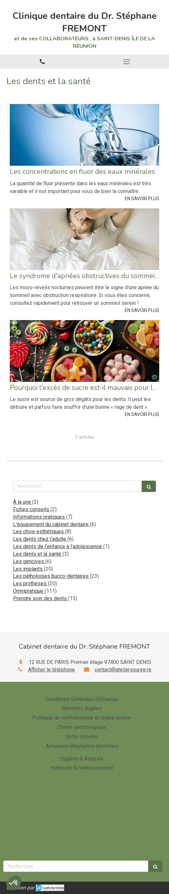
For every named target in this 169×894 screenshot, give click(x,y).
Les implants (28, 569)
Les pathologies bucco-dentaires (51, 576)
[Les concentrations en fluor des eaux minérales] (84, 135)
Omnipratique (29, 591)
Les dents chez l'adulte (40, 539)
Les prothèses (30, 583)
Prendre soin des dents (40, 598)
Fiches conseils (31, 509)
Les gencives (29, 561)
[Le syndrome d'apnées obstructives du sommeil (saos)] (84, 239)
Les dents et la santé (38, 554)
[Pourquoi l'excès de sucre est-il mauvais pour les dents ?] (84, 351)
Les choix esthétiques (39, 531)
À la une (22, 502)
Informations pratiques (39, 517)
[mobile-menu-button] (127, 61)
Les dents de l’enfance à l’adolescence (58, 546)
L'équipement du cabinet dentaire (51, 524)
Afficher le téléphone (51, 670)
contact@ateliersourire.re (122, 670)
